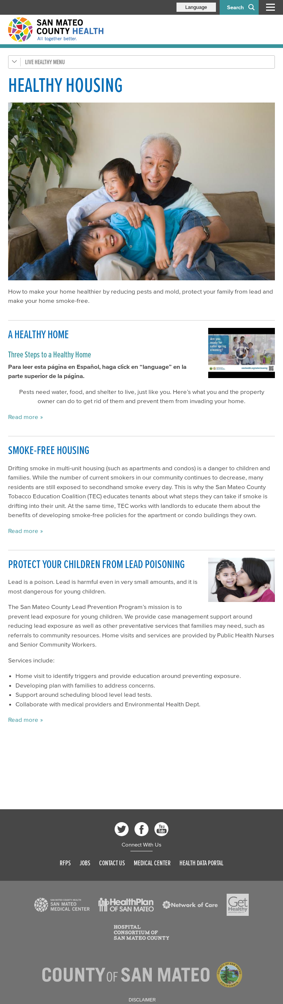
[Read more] (141, 191)
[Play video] (241, 353)
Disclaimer (142, 1000)
